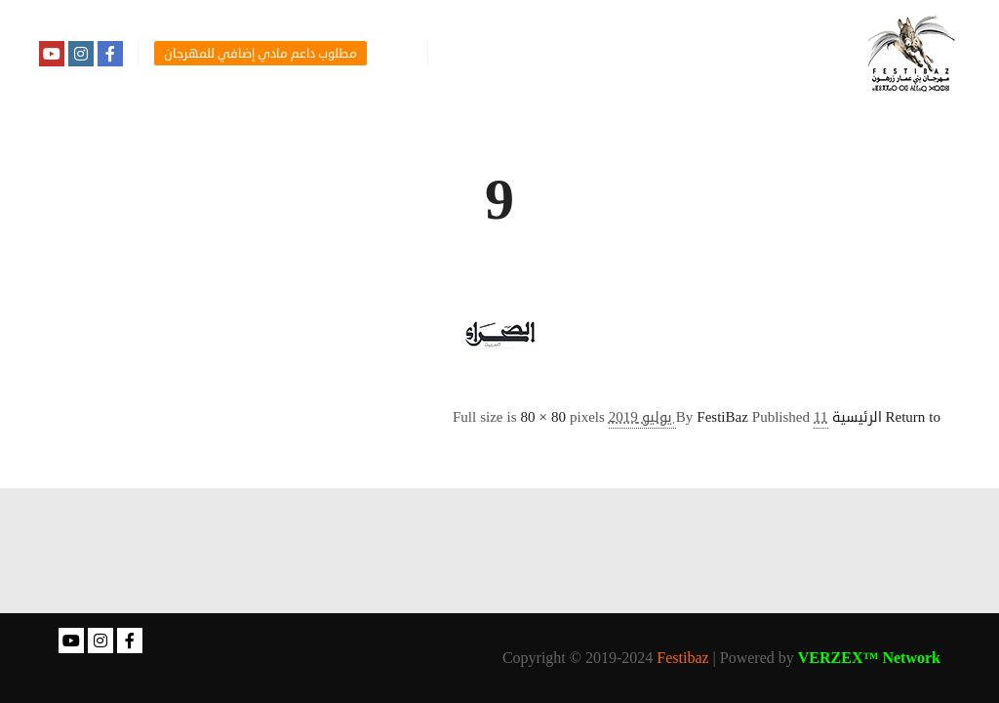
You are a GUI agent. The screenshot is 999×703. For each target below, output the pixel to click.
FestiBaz (722, 417)
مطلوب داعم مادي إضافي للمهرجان (260, 53)
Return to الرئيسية (886, 417)
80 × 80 (543, 417)
